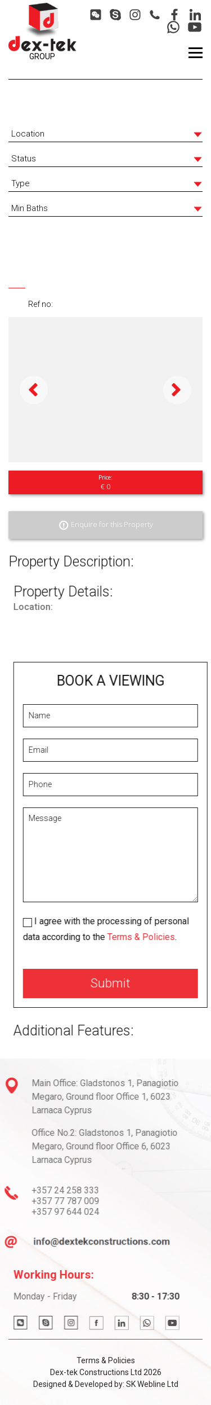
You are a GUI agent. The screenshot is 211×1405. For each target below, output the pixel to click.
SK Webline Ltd (152, 1384)
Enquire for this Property (105, 525)
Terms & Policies (158, 937)
